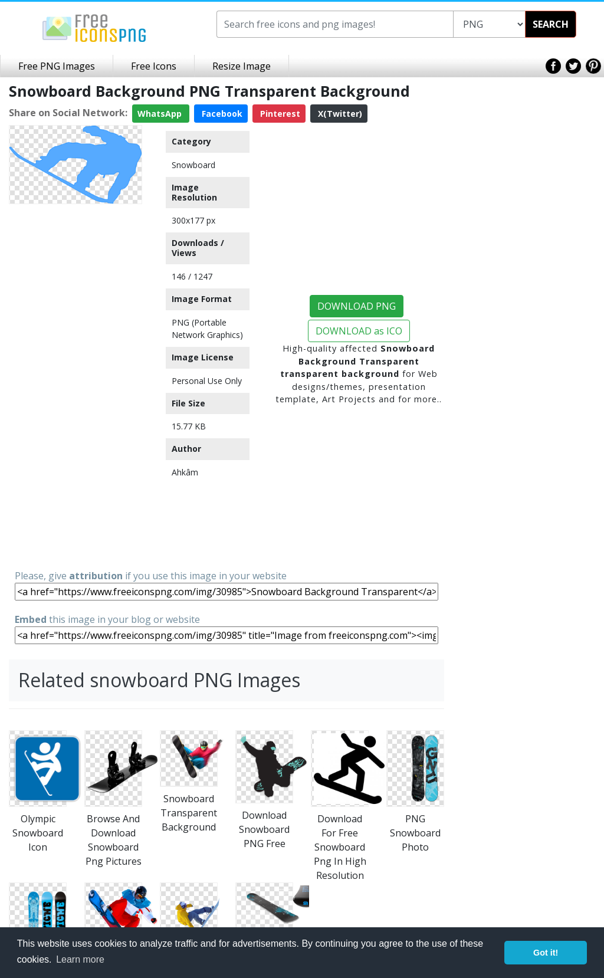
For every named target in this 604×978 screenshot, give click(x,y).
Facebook (220, 113)
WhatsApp (160, 113)
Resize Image (241, 66)
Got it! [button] (545, 952)
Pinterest (279, 113)
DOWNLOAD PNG (356, 306)
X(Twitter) (339, 113)
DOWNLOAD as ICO (359, 330)
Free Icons (153, 66)
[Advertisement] (75, 386)
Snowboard (193, 164)
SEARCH (551, 24)
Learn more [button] (80, 959)
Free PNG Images (56, 66)
